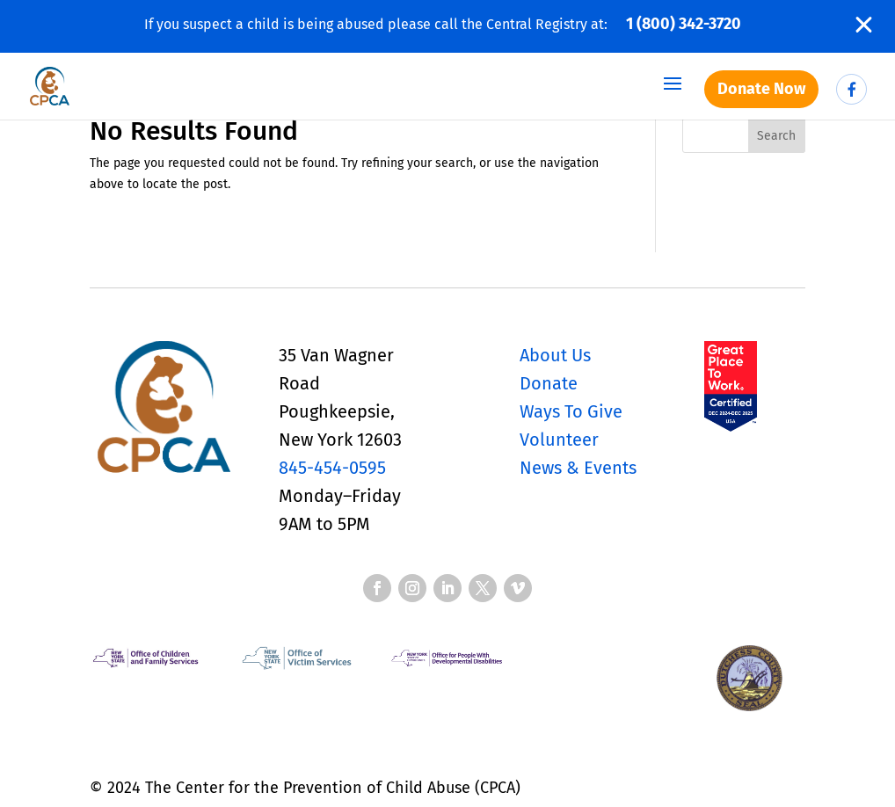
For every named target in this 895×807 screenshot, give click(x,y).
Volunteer (559, 439)
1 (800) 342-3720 (683, 23)
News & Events (578, 467)
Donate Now (761, 88)
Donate (549, 383)
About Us (555, 355)
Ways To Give (571, 411)
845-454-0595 (332, 467)
